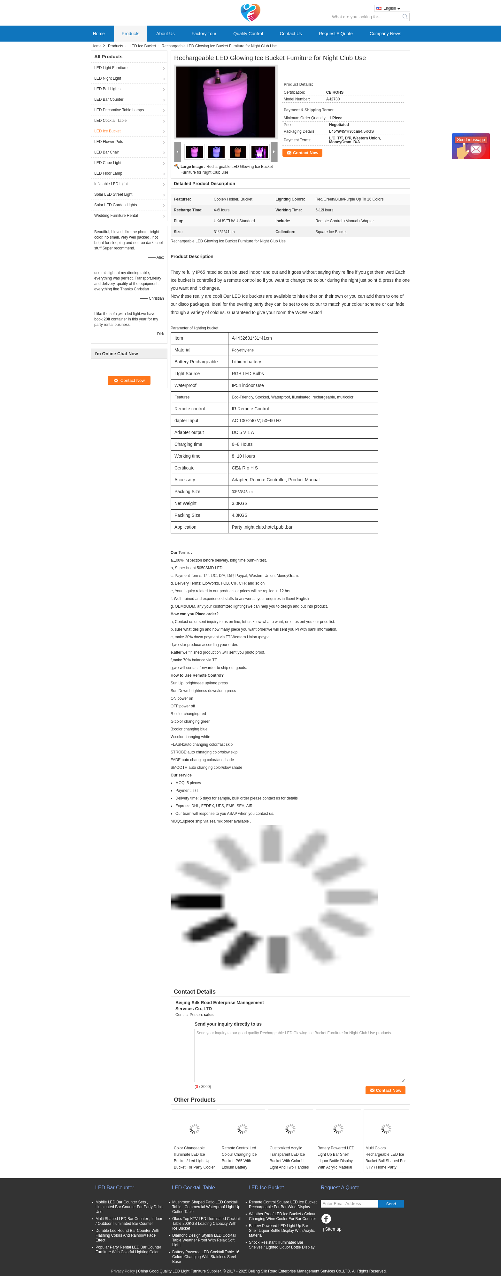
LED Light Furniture (110, 68)
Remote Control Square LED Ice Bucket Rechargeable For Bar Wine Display (283, 1204)
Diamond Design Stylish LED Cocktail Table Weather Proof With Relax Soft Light (204, 1240)
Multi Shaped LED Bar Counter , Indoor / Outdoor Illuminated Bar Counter (129, 1221)
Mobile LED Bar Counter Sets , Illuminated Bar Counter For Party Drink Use (129, 1207)
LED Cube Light (107, 163)
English (391, 8)
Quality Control (248, 33)
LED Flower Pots (108, 141)
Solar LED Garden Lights (115, 205)
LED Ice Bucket (142, 46)
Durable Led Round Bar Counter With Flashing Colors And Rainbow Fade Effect (127, 1235)
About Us (165, 33)
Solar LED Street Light (113, 194)
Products (130, 33)
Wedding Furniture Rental (116, 215)
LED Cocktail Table (110, 120)
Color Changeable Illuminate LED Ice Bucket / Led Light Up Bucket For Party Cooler (194, 1158)
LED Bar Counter (108, 99)
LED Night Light (107, 78)
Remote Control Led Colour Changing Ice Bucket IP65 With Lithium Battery (239, 1158)
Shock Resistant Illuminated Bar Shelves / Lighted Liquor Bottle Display (281, 1244)
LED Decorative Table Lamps (119, 110)
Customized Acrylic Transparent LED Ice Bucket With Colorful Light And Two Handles (289, 1158)
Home (99, 33)
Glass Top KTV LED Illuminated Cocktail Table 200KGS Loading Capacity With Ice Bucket (206, 1224)
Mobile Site (332, 1237)
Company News (385, 33)
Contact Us (291, 33)
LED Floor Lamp (108, 173)
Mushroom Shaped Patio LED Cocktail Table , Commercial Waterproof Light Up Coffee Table (206, 1207)
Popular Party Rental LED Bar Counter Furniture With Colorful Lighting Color (128, 1249)
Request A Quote (336, 33)
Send (391, 1203)
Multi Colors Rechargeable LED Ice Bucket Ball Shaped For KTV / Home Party (386, 1158)
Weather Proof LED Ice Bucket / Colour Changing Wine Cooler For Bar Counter (282, 1216)
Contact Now (305, 152)
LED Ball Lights (107, 89)
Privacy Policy (123, 1271)
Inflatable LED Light (111, 184)
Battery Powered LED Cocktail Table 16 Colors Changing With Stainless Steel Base (205, 1257)
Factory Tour (204, 33)
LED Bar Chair (106, 152)
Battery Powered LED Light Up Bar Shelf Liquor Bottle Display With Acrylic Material (336, 1158)
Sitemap (333, 1229)
